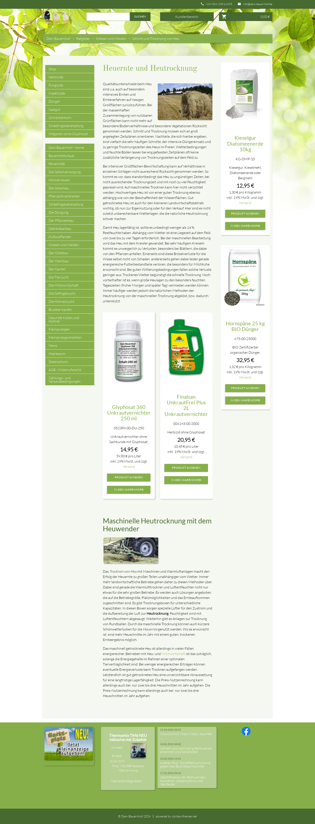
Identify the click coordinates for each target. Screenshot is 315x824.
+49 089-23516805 (219, 4)
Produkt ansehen (129, 477)
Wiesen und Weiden (111, 38)
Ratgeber (83, 38)
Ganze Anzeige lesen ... (128, 781)
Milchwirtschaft (173, 653)
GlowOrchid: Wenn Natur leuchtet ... (186, 735)
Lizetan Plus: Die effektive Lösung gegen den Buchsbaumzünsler (185, 764)
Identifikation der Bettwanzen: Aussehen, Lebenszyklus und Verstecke (183, 780)
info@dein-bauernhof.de (257, 4)
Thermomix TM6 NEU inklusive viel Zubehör (128, 737)
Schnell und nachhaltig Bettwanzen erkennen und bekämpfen (186, 750)
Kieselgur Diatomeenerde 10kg (245, 143)
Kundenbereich (186, 16)
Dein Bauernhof (58, 38)
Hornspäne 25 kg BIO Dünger (245, 326)
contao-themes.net (184, 816)
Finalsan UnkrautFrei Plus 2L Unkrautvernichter (186, 405)
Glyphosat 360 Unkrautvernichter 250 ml (128, 413)
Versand (129, 466)
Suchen (140, 16)
